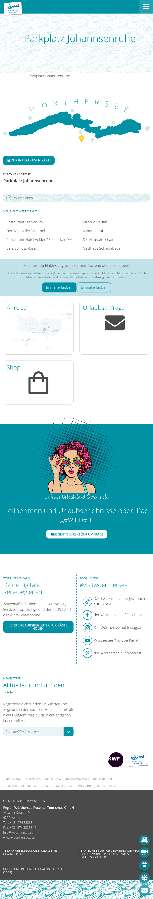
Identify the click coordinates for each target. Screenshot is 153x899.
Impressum (13, 779)
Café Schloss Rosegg (22, 248)
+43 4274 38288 (21, 822)
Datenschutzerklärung (43, 779)
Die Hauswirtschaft (98, 239)
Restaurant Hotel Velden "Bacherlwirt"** (39, 239)
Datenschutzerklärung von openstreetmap (102, 277)
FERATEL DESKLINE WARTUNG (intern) (78, 786)
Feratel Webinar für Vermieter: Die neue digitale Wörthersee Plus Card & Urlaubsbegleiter (109, 854)
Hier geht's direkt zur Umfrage (77, 534)
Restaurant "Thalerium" (25, 222)
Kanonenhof (93, 230)
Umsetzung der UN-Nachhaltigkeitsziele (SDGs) (33, 870)
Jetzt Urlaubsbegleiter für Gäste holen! (38, 627)
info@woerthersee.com (19, 832)
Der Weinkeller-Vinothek (26, 230)
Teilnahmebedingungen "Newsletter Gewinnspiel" (31, 852)
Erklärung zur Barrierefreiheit (88, 779)
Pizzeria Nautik (95, 222)
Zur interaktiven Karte (29, 160)
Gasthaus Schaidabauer (102, 248)
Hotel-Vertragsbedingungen (26, 786)
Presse (113, 786)
